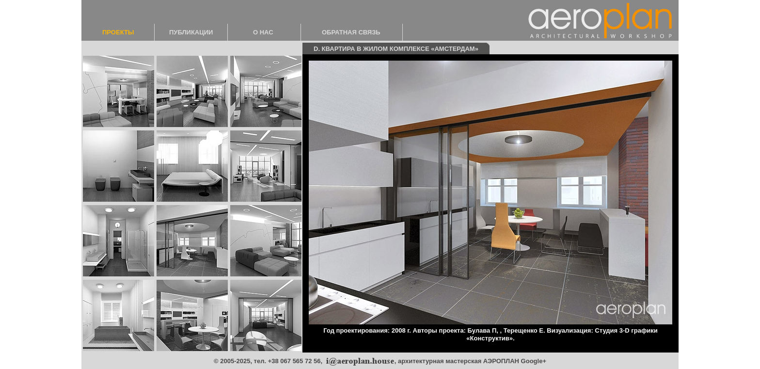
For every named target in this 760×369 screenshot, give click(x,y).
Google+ (533, 361)
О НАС (263, 32)
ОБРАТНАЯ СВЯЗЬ (351, 32)
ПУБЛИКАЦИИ (191, 32)
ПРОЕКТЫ (118, 32)
